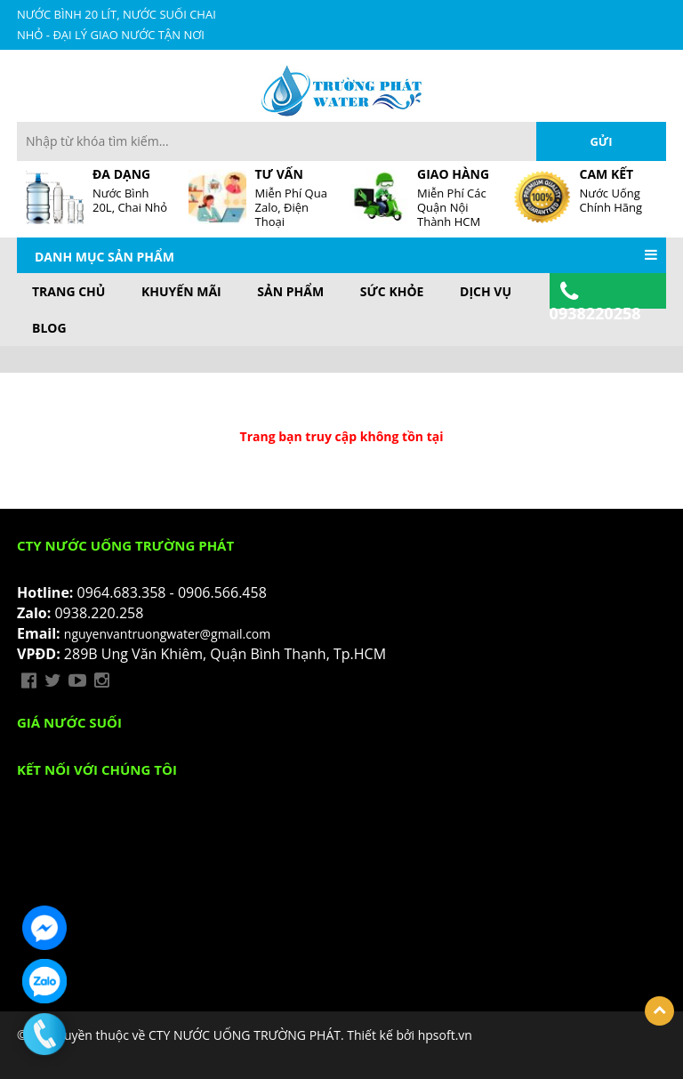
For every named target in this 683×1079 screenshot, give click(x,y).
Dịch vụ (485, 291)
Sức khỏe (392, 291)
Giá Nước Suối (69, 722)
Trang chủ (68, 291)
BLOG (49, 328)
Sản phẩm (290, 291)
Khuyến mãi (181, 291)
